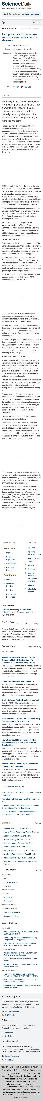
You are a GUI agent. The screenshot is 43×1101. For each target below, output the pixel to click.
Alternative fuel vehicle (34, 559)
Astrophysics (11, 564)
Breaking (6, 823)
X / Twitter (9, 1036)
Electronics (7, 901)
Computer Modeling (11, 916)
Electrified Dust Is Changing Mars (17, 836)
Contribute (26, 1067)
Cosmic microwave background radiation (32, 577)
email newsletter (32, 14)
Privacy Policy (7, 1070)
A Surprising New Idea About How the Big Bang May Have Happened (20, 939)
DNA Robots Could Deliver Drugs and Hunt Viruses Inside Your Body (20, 981)
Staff (17, 1067)
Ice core (31, 565)
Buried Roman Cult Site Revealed (17, 828)
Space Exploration (10, 558)
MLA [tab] (19, 623)
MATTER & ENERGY (8, 890)
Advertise (36, 1067)
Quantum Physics (10, 585)
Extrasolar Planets (10, 569)
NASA (5, 879)
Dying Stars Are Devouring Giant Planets (20, 850)
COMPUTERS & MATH (9, 905)
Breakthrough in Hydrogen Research (18, 681)
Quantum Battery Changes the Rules (18, 843)
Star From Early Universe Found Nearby (19, 854)
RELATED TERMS (31, 543)
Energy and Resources (11, 595)
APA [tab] (27, 623)
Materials (5, 610)
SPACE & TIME (6, 875)
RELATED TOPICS (9, 543)
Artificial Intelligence (11, 912)
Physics (9, 590)
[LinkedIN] (25, 86)
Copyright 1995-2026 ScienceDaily (17, 1074)
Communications (10, 909)
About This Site (7, 1067)
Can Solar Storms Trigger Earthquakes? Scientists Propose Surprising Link (19, 944)
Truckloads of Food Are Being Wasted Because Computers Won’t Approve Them (20, 975)
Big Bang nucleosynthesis (34, 553)
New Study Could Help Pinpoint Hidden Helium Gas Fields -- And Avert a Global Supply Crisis (19, 742)
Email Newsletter (12, 1011)
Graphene (7, 897)
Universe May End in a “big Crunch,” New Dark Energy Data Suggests (20, 954)
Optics (8, 580)
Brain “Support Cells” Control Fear (17, 847)
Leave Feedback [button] (12, 1056)
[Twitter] (18, 86)
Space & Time (9, 548)
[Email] (29, 86)
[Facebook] (14, 86)
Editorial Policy (22, 1070)
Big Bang (31, 548)
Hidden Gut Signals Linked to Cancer (18, 840)
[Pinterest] (21, 86)
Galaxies (7, 886)
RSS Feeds (10, 1015)
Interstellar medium (32, 590)
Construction (33, 569)
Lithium (31, 585)
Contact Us (9, 1060)
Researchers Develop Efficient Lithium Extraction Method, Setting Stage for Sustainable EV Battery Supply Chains (18, 660)
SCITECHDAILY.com (17, 786)
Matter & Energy (10, 575)
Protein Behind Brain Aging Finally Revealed (21, 832)
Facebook (9, 1032)
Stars (8, 553)
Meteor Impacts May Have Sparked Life (19, 858)
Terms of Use (35, 1070)
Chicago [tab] (35, 623)
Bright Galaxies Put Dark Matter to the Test (20, 700)
